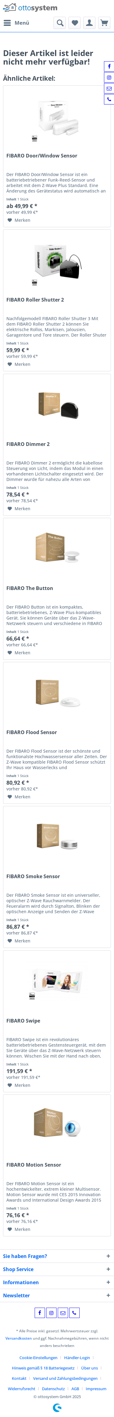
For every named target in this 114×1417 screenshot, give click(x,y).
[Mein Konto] (89, 23)
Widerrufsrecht (21, 1388)
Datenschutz (53, 1388)
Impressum (96, 1388)
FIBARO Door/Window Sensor (41, 156)
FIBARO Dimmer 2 (28, 444)
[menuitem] (16, 23)
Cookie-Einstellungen (38, 1357)
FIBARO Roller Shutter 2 (35, 300)
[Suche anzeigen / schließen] (60, 23)
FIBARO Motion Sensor (33, 1165)
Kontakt (19, 1378)
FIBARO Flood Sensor (31, 732)
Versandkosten (18, 1338)
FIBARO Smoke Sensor (33, 876)
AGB (75, 1388)
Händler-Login (77, 1357)
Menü (16, 22)
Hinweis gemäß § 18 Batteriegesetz (43, 1368)
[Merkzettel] (74, 23)
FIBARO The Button (29, 588)
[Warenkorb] (104, 23)
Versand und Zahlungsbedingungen (65, 1378)
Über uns (89, 1368)
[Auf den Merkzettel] (19, 220)
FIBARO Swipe (23, 1021)
